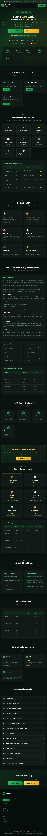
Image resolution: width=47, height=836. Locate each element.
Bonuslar (4, 819)
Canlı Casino (5, 810)
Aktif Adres (5, 806)
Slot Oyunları (5, 808)
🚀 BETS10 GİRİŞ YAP (15, 31)
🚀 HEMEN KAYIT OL (23, 458)
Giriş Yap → (6, 89)
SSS (3, 826)
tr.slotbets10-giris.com (22, 831)
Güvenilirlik (5, 821)
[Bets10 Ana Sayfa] (6, 5)
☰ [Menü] (24, 5)
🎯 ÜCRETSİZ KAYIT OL (31, 31)
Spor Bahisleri (5, 813)
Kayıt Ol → (41, 5)
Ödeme (4, 823)
